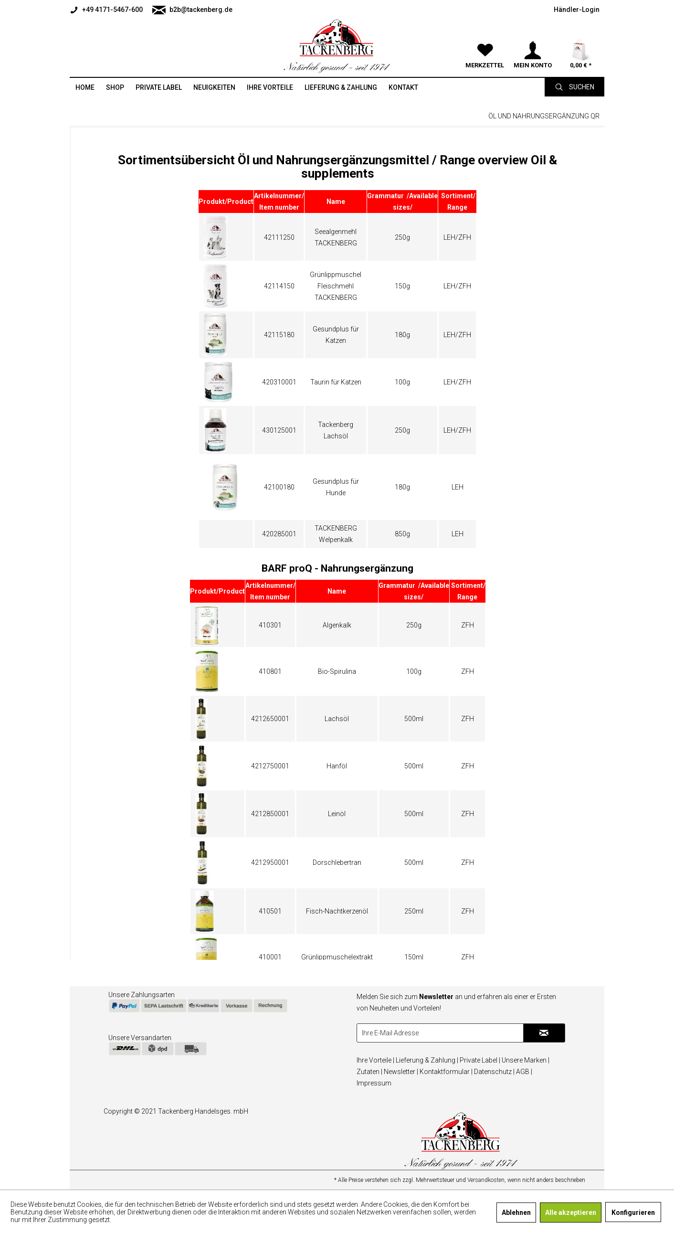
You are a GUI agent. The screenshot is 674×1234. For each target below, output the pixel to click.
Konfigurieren (633, 1212)
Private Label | (480, 1060)
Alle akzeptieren (570, 1212)
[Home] (85, 87)
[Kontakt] (403, 87)
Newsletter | (401, 1071)
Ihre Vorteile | (375, 1060)
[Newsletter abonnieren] (544, 1033)
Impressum (374, 1083)
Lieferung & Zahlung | (427, 1060)
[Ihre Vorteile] (270, 87)
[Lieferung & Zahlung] (341, 87)
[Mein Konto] (533, 38)
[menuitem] (108, 9)
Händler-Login (577, 9)
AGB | (524, 1071)
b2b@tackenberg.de (192, 10)
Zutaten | (369, 1071)
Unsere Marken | (525, 1060)
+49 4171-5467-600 (106, 10)
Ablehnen (516, 1212)
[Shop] (115, 87)
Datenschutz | (494, 1071)
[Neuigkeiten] (214, 87)
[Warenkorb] (580, 38)
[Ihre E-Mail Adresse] (440, 1033)
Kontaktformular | (446, 1071)
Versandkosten (486, 1180)
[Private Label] (159, 87)
